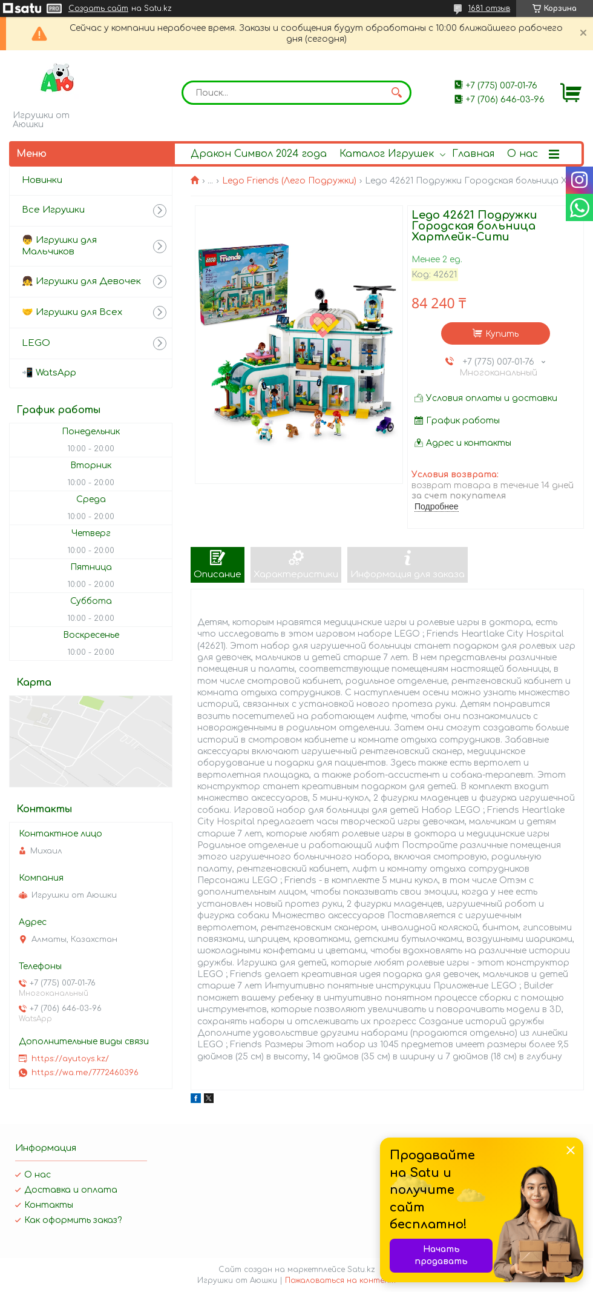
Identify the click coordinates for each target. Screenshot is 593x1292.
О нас (522, 153)
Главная (473, 153)
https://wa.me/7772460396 (85, 1072)
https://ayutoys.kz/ (70, 1059)
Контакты (48, 1205)
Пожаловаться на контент (340, 1280)
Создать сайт (98, 8)
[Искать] (396, 93)
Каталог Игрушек (386, 153)
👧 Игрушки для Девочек (81, 281)
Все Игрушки (53, 210)
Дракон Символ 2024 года (259, 153)
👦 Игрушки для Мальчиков (59, 246)
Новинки (42, 180)
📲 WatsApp (49, 373)
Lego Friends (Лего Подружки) (289, 180)
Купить (502, 334)
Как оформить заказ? (73, 1220)
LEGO (36, 343)
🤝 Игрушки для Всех (72, 312)
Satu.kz (361, 1269)
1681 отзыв (489, 8)
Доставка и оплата (70, 1189)
